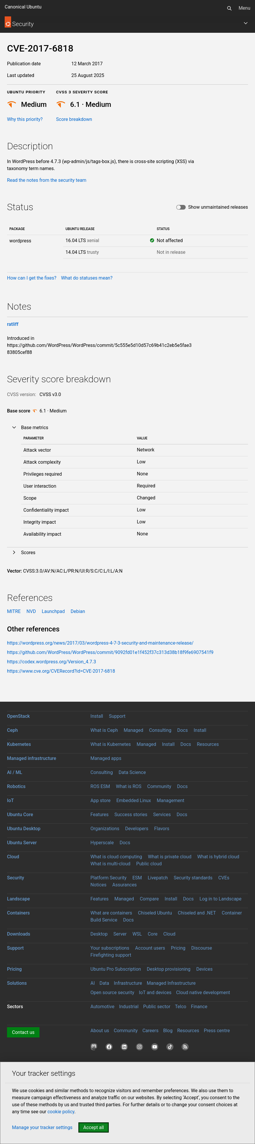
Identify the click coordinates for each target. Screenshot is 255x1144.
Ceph (12, 730)
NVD (31, 611)
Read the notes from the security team (46, 180)
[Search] (229, 8)
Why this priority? (25, 119)
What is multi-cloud (110, 863)
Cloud (13, 856)
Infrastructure (128, 983)
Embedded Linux (133, 800)
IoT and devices (155, 992)
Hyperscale (102, 842)
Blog (168, 1030)
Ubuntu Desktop (23, 828)
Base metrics (34, 427)
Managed (133, 730)
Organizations (104, 828)
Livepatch (158, 878)
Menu (244, 8)
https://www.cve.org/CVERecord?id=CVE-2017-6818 (61, 671)
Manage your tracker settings (42, 1127)
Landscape (18, 899)
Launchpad (53, 611)
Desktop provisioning (168, 969)
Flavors (161, 828)
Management (170, 800)
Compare (149, 899)
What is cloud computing (116, 856)
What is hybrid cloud (218, 856)
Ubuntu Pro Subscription (115, 969)
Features (99, 814)
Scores (28, 552)
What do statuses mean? (87, 278)
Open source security (112, 992)
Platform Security (108, 878)
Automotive (102, 1006)
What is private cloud (170, 856)
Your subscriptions (109, 948)
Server (120, 934)
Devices (204, 969)
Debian (77, 611)
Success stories (130, 814)
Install (96, 716)
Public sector (156, 1006)
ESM (137, 878)
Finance (199, 1006)
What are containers (111, 913)
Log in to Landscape (220, 899)
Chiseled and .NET (197, 913)
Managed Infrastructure (171, 983)
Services (162, 814)
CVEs (223, 878)
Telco (180, 1006)
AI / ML (14, 772)
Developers (136, 828)
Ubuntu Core (20, 814)
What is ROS (128, 786)
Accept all (93, 1127)
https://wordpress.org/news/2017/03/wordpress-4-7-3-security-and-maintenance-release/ (100, 643)
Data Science (132, 772)
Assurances (124, 885)
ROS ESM (100, 786)
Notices (98, 885)
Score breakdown (74, 119)
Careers (150, 1030)
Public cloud (149, 863)
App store (100, 800)
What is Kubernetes (110, 744)
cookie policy (60, 1111)
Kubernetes (19, 744)
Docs (182, 730)
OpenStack (18, 716)
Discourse (201, 948)
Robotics (16, 786)
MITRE (14, 611)
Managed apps (105, 758)
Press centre (217, 1030)
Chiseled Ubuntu (155, 913)
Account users (150, 948)
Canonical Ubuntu (23, 7)
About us (99, 1030)
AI (92, 983)
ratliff (12, 324)
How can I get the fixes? (31, 278)
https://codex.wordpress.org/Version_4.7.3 (51, 662)
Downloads (18, 934)
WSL (137, 934)
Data (104, 983)
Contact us (23, 1032)
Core (152, 934)
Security (15, 878)
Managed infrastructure (31, 758)
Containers (18, 913)
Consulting (160, 730)
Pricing (178, 948)
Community (159, 786)
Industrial (128, 1006)
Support (117, 716)
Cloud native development (203, 992)
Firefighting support (110, 955)
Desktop (99, 934)
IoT (10, 800)
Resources (208, 744)
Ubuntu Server (22, 842)
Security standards (193, 878)
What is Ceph (104, 730)
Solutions (17, 983)
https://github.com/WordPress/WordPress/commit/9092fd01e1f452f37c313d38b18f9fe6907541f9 (110, 652)
